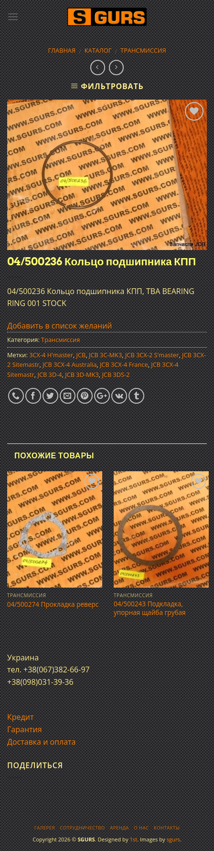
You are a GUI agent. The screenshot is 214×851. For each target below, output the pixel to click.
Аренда (119, 828)
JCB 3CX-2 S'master (152, 355)
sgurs (173, 839)
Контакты (167, 828)
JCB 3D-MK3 (81, 374)
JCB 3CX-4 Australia (69, 364)
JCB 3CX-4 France (124, 364)
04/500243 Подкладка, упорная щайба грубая (150, 608)
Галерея (44, 828)
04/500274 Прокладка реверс (53, 604)
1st (133, 839)
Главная (61, 50)
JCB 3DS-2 (115, 374)
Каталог (98, 50)
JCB (81, 355)
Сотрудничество (82, 828)
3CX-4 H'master (51, 355)
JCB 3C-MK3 (105, 355)
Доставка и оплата (41, 742)
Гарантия (24, 729)
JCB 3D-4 (49, 374)
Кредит (20, 717)
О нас (141, 828)
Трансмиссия (143, 50)
